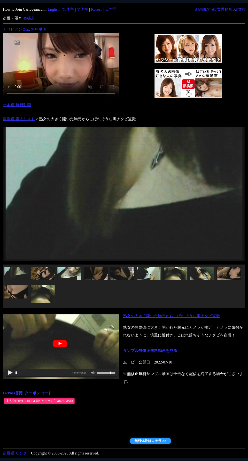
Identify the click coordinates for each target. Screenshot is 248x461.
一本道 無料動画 (17, 105)
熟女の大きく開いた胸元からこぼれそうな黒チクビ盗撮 (171, 316)
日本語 (111, 9)
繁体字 (68, 9)
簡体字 (82, 9)
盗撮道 (29, 18)
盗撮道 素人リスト (19, 119)
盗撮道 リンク (15, 453)
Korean (96, 9)
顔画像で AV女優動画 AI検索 (220, 9)
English (54, 9)
